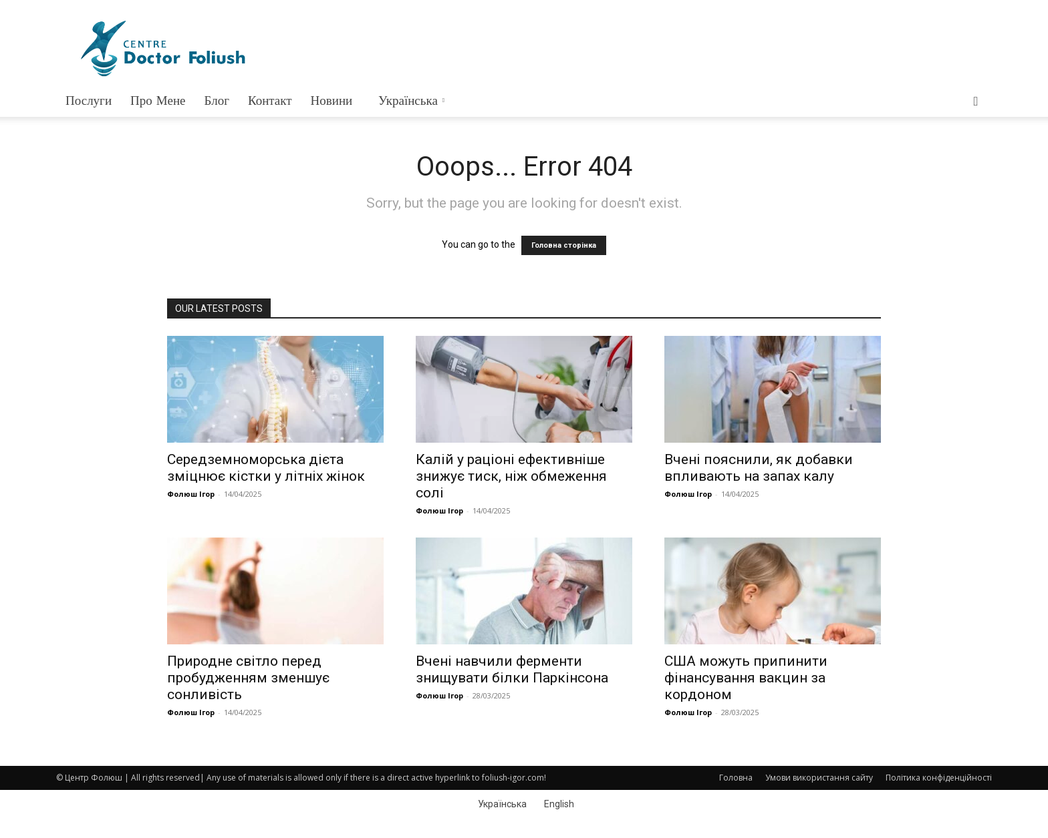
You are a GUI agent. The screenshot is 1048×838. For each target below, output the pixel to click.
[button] (976, 101)
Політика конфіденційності (939, 777)
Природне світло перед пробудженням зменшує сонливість (248, 677)
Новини (332, 100)
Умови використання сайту (819, 777)
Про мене (157, 100)
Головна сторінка (563, 245)
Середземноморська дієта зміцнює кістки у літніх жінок (266, 467)
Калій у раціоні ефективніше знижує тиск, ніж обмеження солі (511, 476)
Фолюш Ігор (191, 494)
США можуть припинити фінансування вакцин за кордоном (745, 677)
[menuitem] (410, 101)
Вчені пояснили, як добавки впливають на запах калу (758, 467)
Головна (736, 777)
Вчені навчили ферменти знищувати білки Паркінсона (512, 669)
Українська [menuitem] (502, 804)
